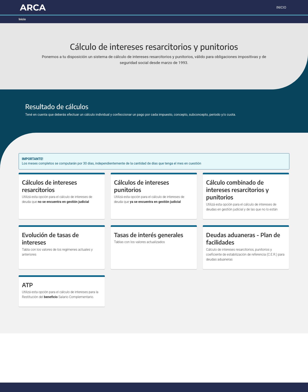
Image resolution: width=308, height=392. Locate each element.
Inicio (281, 7)
